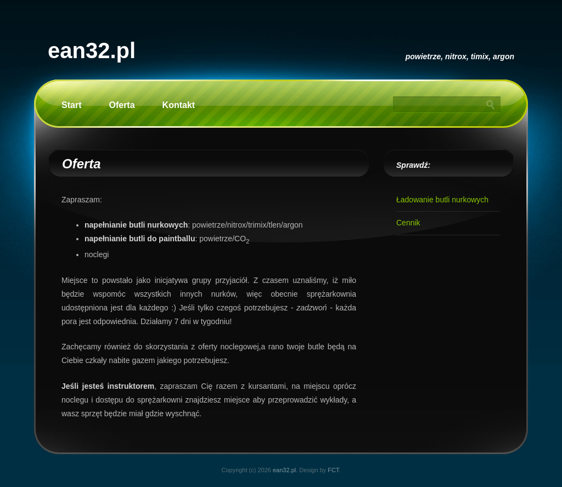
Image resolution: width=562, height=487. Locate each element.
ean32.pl (92, 50)
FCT (333, 470)
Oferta (121, 105)
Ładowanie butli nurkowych (442, 199)
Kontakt (178, 105)
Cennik (408, 222)
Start (71, 105)
